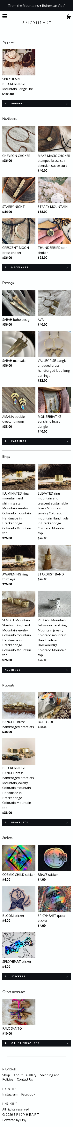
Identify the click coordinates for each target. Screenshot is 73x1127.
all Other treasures (22, 1043)
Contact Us (25, 1079)
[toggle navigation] (4, 16)
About (18, 1075)
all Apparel (15, 103)
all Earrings (15, 441)
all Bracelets (16, 822)
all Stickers (15, 976)
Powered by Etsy (14, 1120)
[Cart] (68, 17)
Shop (6, 1075)
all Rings (13, 669)
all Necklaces (16, 267)
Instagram (10, 1094)
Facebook (28, 1094)
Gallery (31, 1075)
